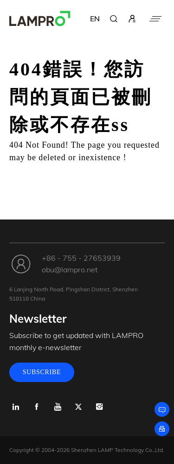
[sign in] (132, 18)
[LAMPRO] (39, 18)
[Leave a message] (162, 409)
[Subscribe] (162, 428)
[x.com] (78, 407)
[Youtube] (57, 407)
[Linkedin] (15, 407)
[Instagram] (99, 407)
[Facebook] (36, 407)
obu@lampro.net (69, 269)
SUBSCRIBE (42, 372)
